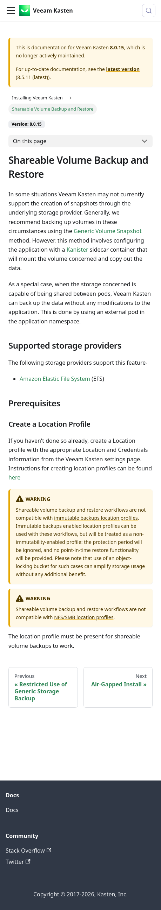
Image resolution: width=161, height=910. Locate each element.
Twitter (18, 862)
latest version (123, 69)
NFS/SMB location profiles (83, 617)
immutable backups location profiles (96, 517)
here (14, 477)
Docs (12, 810)
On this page (30, 141)
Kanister (77, 249)
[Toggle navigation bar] (11, 10)
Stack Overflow (28, 850)
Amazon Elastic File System (55, 379)
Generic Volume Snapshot (108, 231)
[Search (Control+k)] (148, 10)
